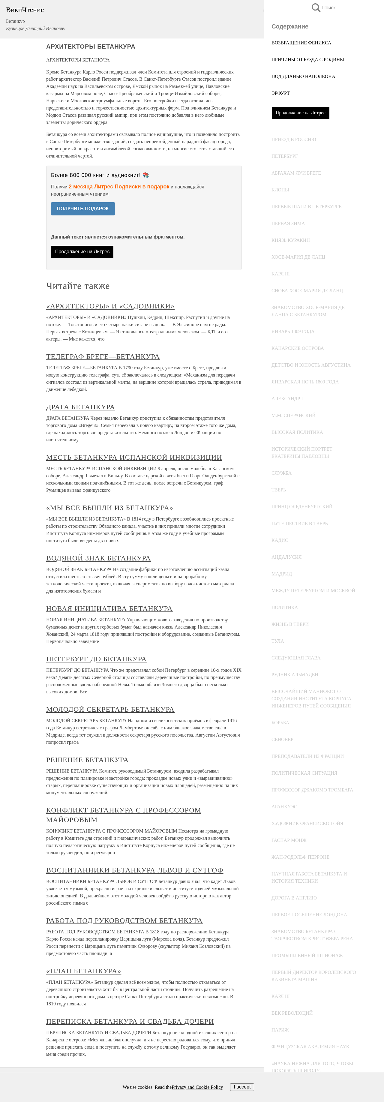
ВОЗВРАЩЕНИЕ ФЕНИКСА (301, 42)
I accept (242, 1086)
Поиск (323, 7)
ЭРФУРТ (281, 93)
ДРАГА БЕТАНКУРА (80, 407)
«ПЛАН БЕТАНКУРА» (83, 971)
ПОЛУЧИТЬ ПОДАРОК (83, 208)
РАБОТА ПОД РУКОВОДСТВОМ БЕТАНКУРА (124, 920)
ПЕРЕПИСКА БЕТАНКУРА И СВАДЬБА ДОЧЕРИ (130, 1021)
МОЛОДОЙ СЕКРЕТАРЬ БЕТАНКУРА (110, 709)
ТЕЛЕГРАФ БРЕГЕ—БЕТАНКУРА (103, 356)
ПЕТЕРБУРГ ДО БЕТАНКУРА (96, 659)
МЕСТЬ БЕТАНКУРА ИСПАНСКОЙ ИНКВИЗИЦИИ (134, 457)
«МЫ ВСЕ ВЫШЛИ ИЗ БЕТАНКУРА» (109, 508)
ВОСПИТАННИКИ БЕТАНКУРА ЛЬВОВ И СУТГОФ (135, 870)
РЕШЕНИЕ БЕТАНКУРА (87, 760)
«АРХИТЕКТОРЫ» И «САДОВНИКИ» (110, 306)
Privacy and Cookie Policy (197, 1087)
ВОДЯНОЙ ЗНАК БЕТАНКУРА (98, 558)
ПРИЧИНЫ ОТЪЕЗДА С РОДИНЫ (308, 59)
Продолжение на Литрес (301, 112)
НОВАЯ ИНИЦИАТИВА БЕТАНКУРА (109, 608)
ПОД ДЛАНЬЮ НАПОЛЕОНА (303, 76)
